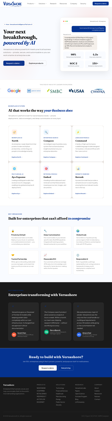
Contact (97, 399)
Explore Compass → (50, 157)
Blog (76, 399)
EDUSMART (40, 402)
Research (53, 3)
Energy (58, 399)
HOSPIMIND (41, 391)
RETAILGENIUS (42, 394)
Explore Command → (82, 157)
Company (73, 3)
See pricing (65, 368)
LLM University (79, 402)
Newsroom (98, 394)
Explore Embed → (49, 193)
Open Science (80, 394)
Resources (63, 3)
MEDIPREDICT (41, 396)
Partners (97, 396)
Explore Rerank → (81, 193)
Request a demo (101, 3)
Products (31, 3)
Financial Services (62, 391)
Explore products (36, 63)
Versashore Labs (80, 388)
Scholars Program (81, 396)
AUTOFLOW (41, 399)
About (96, 388)
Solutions (43, 3)
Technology (60, 388)
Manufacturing (61, 396)
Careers (97, 391)
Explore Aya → (16, 193)
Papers (77, 391)
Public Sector (60, 402)
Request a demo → (14, 63)
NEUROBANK (41, 388)
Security (83, 3)
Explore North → (17, 157)
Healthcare (59, 394)
